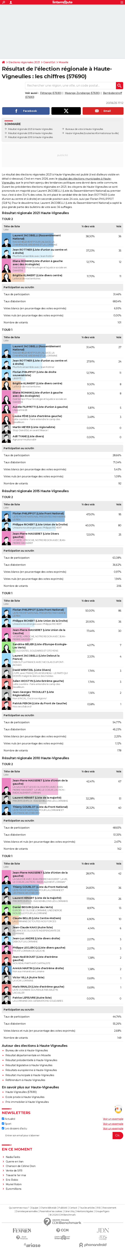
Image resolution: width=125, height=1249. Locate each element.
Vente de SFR (14, 1170)
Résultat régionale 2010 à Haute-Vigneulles (30, 137)
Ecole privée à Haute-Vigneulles (25, 1097)
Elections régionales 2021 (24, 62)
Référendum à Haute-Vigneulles (25, 1080)
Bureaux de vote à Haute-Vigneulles (84, 129)
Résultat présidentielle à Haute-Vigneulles (31, 1060)
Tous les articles (87, 1208)
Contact (73, 1208)
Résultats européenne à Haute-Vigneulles (31, 1070)
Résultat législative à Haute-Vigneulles (28, 1065)
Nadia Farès (13, 1157)
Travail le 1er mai (16, 1175)
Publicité (62, 1208)
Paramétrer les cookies (51, 1211)
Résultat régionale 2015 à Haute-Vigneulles (30, 133)
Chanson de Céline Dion (21, 1166)
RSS (99, 1208)
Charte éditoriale (48, 1208)
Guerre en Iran (14, 1161)
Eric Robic (12, 1179)
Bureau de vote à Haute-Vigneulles (26, 1050)
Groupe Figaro (102, 1211)
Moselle (63, 62)
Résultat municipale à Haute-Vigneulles (29, 1075)
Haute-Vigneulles (74, 133)
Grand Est (49, 62)
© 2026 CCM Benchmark (62, 1215)
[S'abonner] (62, 1135)
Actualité (8, 1119)
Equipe (34, 1208)
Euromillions (13, 1188)
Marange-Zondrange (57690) (82, 93)
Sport (6, 1123)
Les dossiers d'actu (14, 1128)
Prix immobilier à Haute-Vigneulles (27, 1102)
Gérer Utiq (69, 1211)
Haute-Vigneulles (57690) (20, 1092)
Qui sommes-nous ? (19, 1208)
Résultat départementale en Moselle (28, 1055)
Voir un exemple (113, 1119)
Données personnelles (27, 1211)
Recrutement (109, 1208)
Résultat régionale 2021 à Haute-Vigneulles (30, 129)
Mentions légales (84, 1211)
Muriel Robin (14, 1184)
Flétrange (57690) (51, 93)
